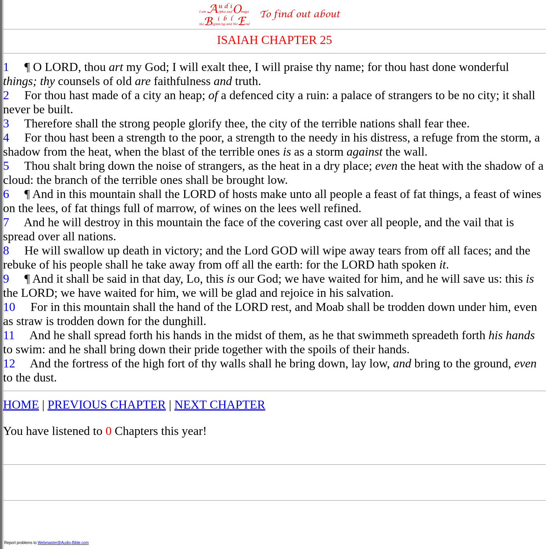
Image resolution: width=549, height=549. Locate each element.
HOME (21, 404)
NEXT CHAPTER (219, 404)
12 (9, 363)
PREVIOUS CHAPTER (107, 404)
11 (9, 335)
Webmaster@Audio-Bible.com (63, 543)
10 (9, 307)
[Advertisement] (274, 482)
